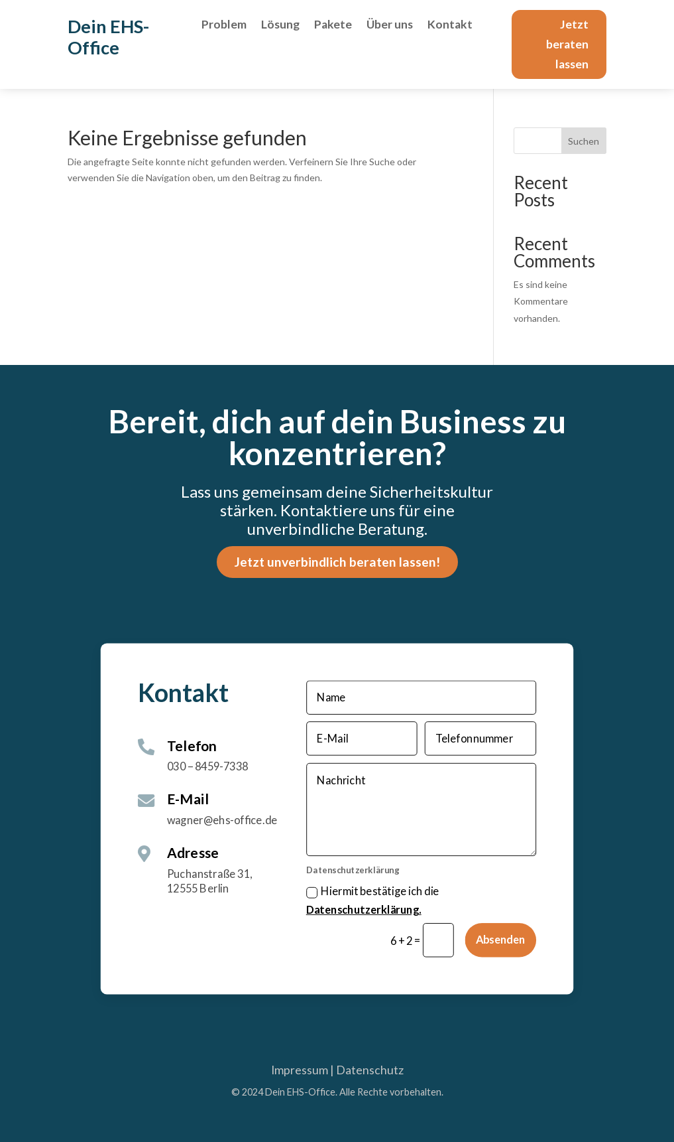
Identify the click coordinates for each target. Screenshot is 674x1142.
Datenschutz (370, 1070)
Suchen (583, 141)
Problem (224, 25)
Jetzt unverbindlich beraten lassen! (337, 561)
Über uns (389, 25)
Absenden (501, 940)
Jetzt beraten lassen (567, 44)
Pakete (333, 25)
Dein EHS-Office (108, 36)
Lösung (280, 25)
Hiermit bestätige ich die (372, 901)
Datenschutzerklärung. (363, 910)
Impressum (299, 1070)
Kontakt (450, 25)
